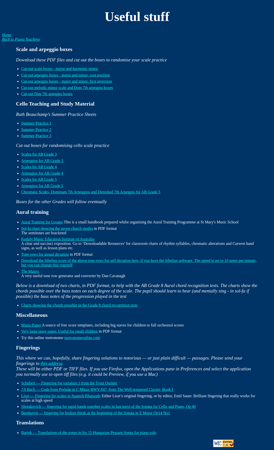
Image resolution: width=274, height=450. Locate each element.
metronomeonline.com (82, 338)
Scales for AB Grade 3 (39, 154)
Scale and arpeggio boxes (44, 49)
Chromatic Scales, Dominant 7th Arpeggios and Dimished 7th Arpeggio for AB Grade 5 (90, 192)
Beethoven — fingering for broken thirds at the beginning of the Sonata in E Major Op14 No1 (95, 413)
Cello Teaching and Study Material (55, 104)
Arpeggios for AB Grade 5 (42, 186)
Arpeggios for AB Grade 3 (42, 161)
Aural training (32, 212)
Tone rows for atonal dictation (45, 254)
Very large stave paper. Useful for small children (59, 331)
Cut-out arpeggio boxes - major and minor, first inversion (66, 81)
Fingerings (28, 348)
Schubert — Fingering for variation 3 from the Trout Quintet (69, 383)
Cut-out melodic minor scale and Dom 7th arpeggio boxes (67, 88)
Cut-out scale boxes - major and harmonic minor (59, 69)
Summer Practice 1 (36, 123)
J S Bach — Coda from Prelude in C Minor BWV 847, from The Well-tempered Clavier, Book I (97, 389)
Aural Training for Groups (42, 222)
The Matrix (30, 271)
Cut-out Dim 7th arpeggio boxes (46, 94)
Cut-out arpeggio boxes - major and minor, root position (65, 75)
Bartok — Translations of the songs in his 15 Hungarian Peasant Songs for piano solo (88, 433)
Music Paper (31, 325)
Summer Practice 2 (36, 129)
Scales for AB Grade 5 (39, 179)
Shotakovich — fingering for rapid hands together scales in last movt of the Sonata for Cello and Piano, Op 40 (108, 406)
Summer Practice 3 (36, 136)
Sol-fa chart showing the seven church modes (57, 228)
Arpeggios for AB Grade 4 (42, 173)
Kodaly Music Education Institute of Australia (57, 239)
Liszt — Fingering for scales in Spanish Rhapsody (61, 396)
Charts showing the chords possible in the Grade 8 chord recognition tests (79, 305)
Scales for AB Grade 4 (39, 167)
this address (52, 363)
